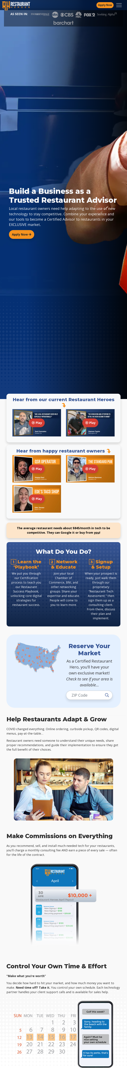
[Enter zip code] (89, 695)
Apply (105, 5)
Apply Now (21, 234)
